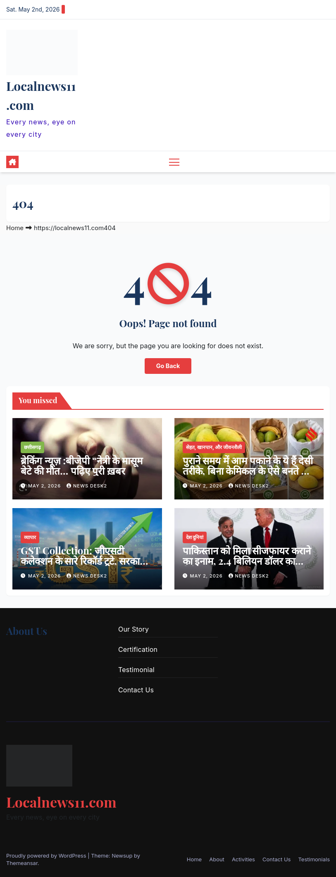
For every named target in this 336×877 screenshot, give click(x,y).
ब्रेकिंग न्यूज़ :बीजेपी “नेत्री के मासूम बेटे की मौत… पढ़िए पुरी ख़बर (82, 465)
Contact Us (136, 690)
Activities (243, 859)
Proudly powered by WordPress (47, 855)
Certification (137, 649)
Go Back (168, 365)
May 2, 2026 (45, 486)
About (216, 859)
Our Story (133, 629)
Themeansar (22, 863)
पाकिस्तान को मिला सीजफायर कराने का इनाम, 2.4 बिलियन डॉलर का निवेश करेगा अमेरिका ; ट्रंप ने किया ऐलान (247, 566)
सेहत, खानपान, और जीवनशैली (214, 447)
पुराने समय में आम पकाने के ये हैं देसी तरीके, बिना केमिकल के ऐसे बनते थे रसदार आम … (248, 470)
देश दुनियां (195, 537)
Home (15, 228)
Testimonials (314, 859)
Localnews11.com (61, 801)
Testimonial (136, 669)
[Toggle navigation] (174, 161)
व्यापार (30, 537)
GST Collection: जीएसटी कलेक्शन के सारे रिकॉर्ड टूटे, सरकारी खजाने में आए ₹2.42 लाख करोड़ (83, 561)
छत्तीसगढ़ (32, 447)
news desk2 (87, 486)
